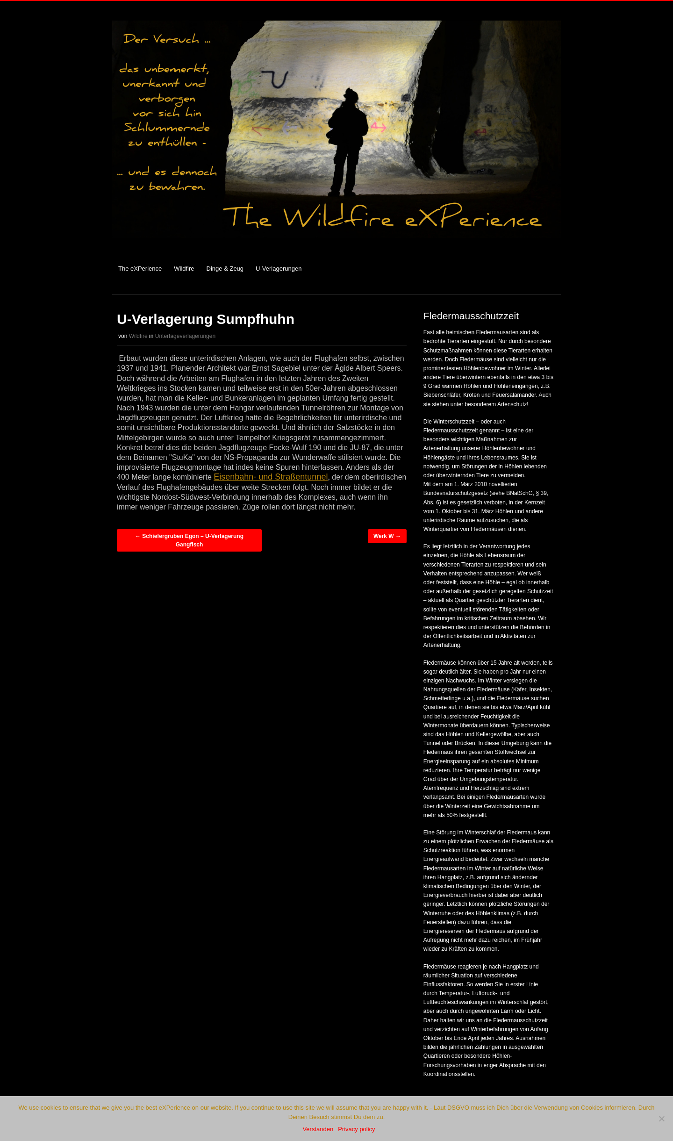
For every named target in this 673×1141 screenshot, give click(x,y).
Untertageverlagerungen (185, 336)
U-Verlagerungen (278, 268)
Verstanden (317, 1129)
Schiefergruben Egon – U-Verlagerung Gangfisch (189, 540)
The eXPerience (140, 268)
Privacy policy (356, 1129)
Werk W (387, 536)
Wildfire (184, 268)
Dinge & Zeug (225, 268)
